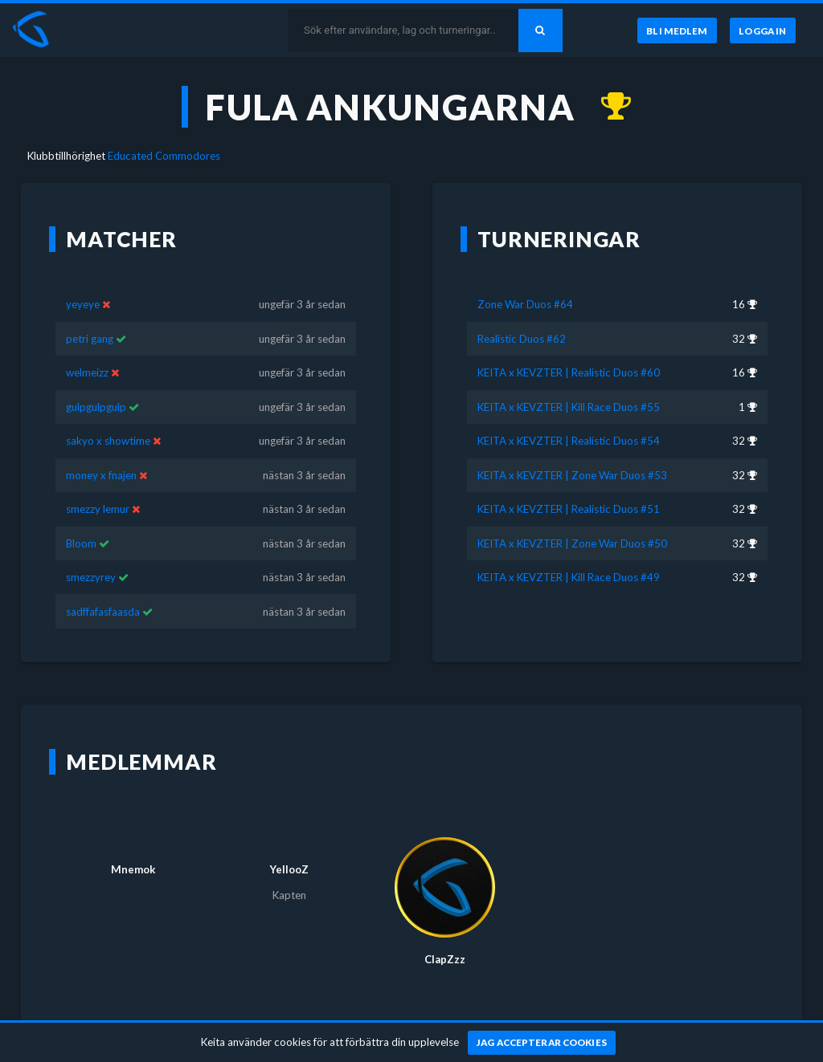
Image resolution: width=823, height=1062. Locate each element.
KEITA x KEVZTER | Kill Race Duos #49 (568, 577)
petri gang (89, 338)
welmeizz (87, 372)
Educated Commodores (164, 155)
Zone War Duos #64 (525, 304)
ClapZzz (444, 959)
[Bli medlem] (676, 30)
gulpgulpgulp (96, 407)
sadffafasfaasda (103, 611)
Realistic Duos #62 (521, 338)
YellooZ (289, 869)
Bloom (81, 543)
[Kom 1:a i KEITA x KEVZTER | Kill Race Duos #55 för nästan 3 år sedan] (608, 107)
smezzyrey (91, 577)
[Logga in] (763, 30)
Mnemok (133, 869)
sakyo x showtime (108, 440)
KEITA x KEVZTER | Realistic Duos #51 (568, 509)
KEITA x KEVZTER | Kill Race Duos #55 (568, 407)
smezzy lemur (97, 509)
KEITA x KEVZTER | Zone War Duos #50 (572, 543)
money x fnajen (101, 475)
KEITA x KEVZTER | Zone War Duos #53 (572, 475)
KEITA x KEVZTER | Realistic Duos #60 (568, 372)
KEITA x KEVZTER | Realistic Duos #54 (568, 440)
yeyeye (83, 304)
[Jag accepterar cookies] (542, 1043)
